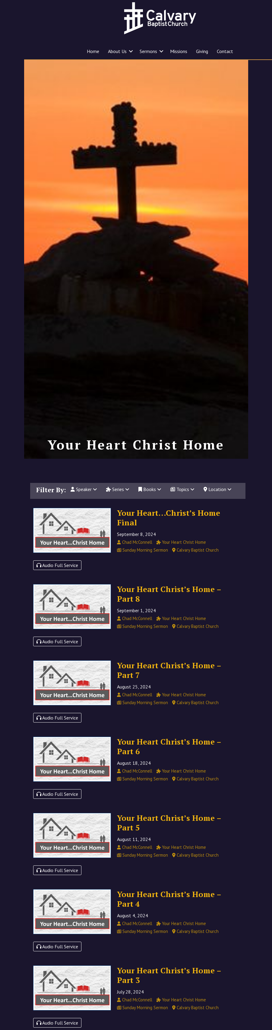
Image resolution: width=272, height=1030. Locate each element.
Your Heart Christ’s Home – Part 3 (169, 988)
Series (117, 503)
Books (149, 503)
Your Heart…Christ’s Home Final (168, 531)
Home (93, 51)
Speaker (84, 503)
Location (218, 503)
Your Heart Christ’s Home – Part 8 (169, 607)
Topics (182, 503)
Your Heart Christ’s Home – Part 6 (169, 760)
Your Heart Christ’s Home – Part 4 (169, 912)
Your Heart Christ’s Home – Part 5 (169, 836)
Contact (225, 51)
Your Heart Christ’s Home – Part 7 (169, 683)
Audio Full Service (57, 578)
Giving (202, 51)
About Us (117, 51)
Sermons (148, 51)
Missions (178, 51)
